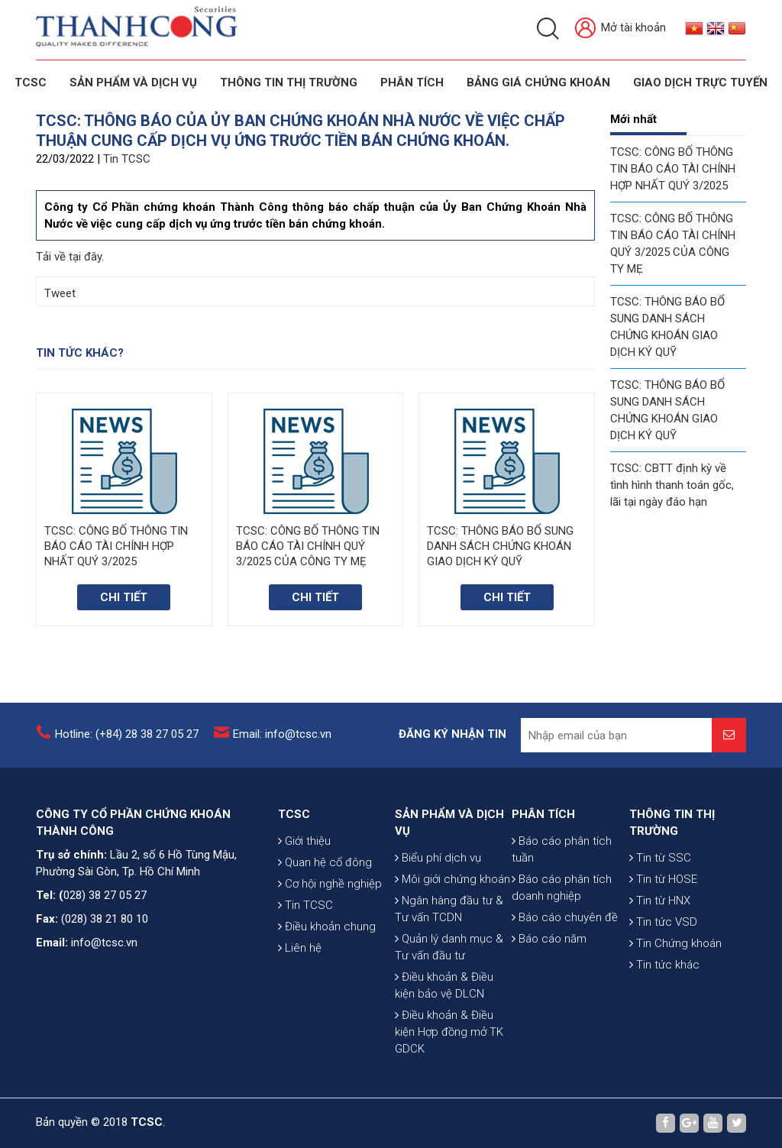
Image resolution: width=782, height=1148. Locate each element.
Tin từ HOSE (663, 879)
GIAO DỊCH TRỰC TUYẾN (700, 82)
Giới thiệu (304, 841)
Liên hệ (300, 948)
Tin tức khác (664, 965)
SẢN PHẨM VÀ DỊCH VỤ (133, 82)
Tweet (60, 293)
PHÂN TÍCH (543, 814)
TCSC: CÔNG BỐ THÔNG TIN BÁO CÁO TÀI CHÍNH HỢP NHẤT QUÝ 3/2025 (672, 168)
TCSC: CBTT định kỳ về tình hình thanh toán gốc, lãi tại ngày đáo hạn (672, 485)
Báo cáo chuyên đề (565, 917)
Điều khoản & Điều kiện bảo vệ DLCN (444, 985)
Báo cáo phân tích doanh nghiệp (562, 887)
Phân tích (412, 82)
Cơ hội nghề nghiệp (330, 884)
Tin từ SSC (660, 858)
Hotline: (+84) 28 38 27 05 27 (127, 734)
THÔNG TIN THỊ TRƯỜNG (288, 82)
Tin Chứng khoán (675, 943)
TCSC (31, 82)
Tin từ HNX (659, 900)
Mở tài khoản (620, 28)
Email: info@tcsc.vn (282, 734)
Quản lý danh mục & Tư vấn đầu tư (449, 947)
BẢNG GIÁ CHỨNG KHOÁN (538, 82)
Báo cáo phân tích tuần (562, 849)
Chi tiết (123, 597)
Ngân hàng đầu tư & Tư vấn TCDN (449, 909)
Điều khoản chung (327, 926)
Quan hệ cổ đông (325, 862)
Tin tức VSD (663, 922)
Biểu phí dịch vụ (438, 858)
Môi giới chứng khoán (452, 879)
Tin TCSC (126, 159)
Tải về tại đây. (70, 257)
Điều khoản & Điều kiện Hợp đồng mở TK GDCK (449, 1032)
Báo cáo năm (549, 939)
